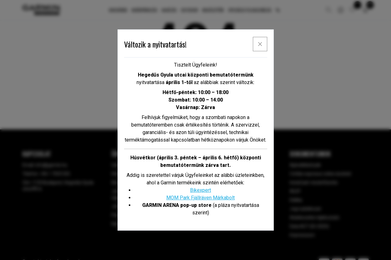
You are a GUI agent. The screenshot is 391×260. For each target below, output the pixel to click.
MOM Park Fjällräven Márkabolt (200, 198)
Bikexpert (200, 190)
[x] (260, 44)
